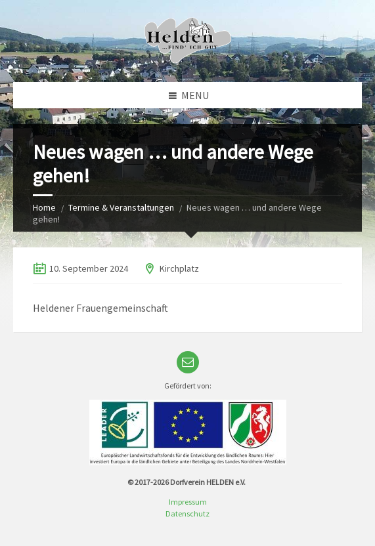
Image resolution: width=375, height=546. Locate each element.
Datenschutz (187, 513)
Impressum (188, 502)
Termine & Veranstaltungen (121, 207)
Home (44, 207)
